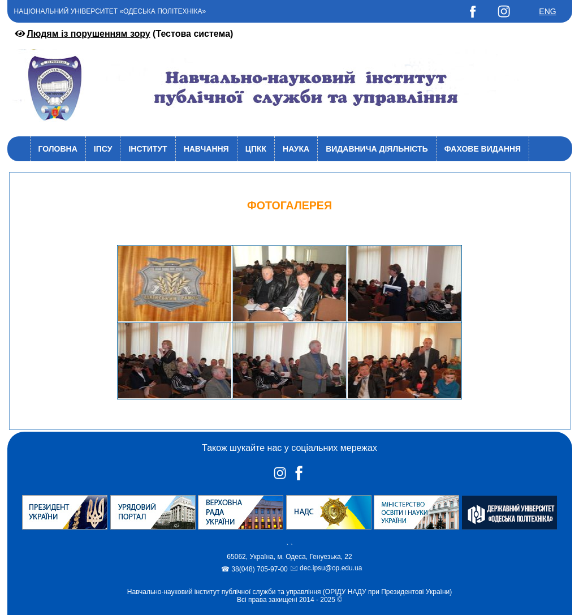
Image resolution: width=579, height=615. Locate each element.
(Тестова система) (123, 33)
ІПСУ (103, 148)
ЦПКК (255, 148)
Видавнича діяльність (377, 148)
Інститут (147, 148)
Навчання (206, 148)
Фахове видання (482, 148)
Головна (57, 148)
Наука (296, 148)
